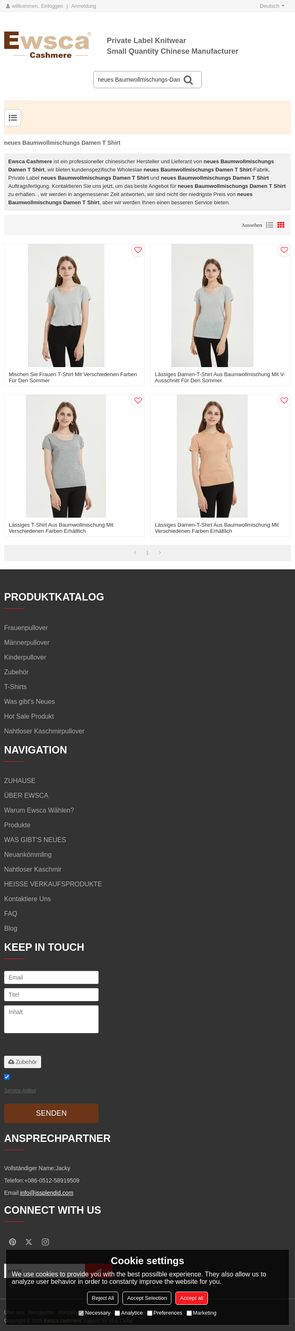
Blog (10, 928)
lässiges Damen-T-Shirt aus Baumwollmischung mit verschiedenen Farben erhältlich (217, 528)
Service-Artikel (20, 1091)
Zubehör (22, 1062)
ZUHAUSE (19, 780)
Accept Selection (147, 1298)
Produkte (17, 825)
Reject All (103, 1298)
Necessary (94, 1313)
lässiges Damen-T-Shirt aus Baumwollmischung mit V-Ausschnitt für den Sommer (220, 377)
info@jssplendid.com (46, 1192)
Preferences (164, 1313)
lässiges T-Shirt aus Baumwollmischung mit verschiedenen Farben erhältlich (61, 528)
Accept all (191, 1298)
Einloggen (52, 6)
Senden (51, 1113)
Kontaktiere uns (27, 898)
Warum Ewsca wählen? (39, 810)
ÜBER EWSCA (26, 795)
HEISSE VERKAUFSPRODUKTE (53, 884)
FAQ (10, 913)
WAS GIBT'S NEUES (35, 839)
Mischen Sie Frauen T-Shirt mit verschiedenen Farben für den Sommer (73, 377)
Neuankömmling (28, 854)
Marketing (202, 1313)
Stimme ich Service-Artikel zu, (39, 1085)
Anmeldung (83, 6)
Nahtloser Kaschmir (33, 869)
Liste (269, 225)
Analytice (129, 1313)
